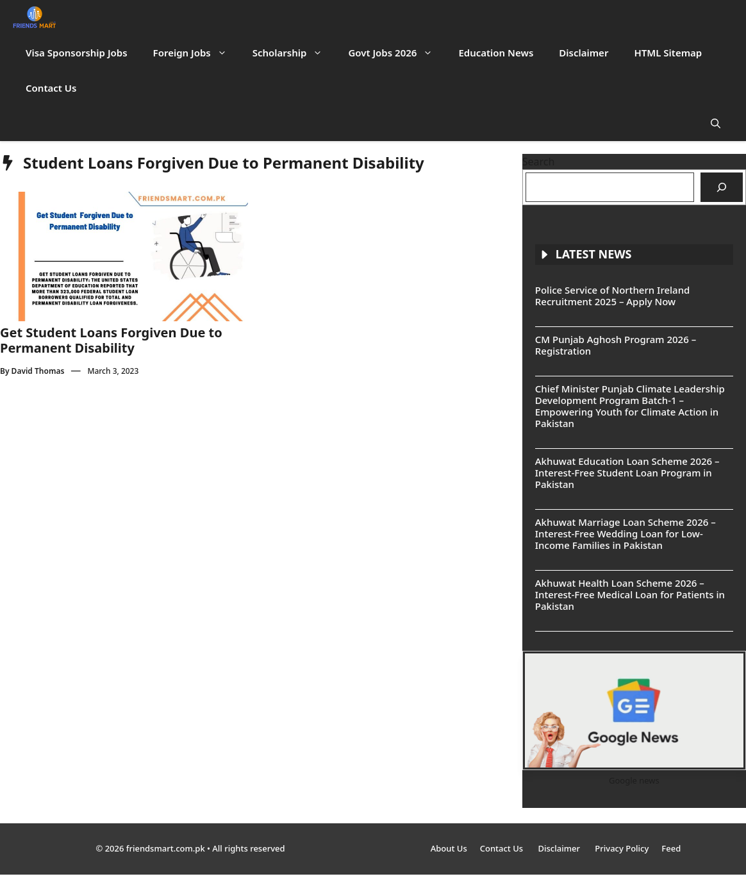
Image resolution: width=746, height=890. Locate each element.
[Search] (721, 187)
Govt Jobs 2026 (396, 53)
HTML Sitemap (668, 52)
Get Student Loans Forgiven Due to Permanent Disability (111, 340)
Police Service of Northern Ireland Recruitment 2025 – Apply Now (612, 295)
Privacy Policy (622, 848)
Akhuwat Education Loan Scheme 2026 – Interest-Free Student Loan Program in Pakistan (627, 473)
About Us (449, 848)
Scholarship (294, 53)
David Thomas (38, 370)
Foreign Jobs (196, 53)
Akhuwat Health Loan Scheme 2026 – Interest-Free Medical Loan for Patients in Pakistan (630, 594)
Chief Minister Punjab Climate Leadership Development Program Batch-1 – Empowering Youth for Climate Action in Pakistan (630, 406)
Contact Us (51, 87)
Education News (495, 52)
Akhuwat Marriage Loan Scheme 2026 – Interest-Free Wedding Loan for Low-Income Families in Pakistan (625, 533)
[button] (715, 123)
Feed (671, 848)
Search (538, 162)
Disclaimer (583, 52)
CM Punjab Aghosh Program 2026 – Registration (615, 345)
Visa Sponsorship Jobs (77, 52)
